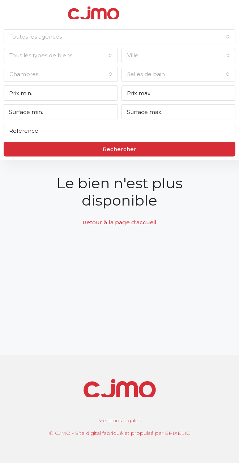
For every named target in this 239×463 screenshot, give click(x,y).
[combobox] (119, 36)
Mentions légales (119, 420)
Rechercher (119, 149)
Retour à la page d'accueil (119, 222)
